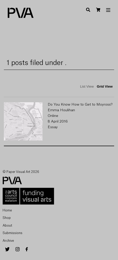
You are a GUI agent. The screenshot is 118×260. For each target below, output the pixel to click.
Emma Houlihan (61, 110)
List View (87, 86)
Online (53, 116)
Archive (8, 240)
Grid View (105, 86)
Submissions (12, 233)
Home (7, 210)
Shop (7, 217)
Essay (53, 127)
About (7, 225)
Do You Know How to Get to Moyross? (80, 104)
